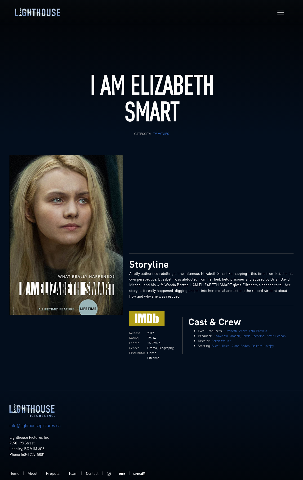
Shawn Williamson (227, 336)
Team (72, 473)
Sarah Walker (221, 341)
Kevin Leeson (276, 336)
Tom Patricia (258, 331)
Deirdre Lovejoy (263, 346)
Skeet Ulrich (221, 346)
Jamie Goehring (253, 336)
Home (14, 473)
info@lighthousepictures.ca (35, 425)
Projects (53, 473)
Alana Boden (241, 346)
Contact (92, 473)
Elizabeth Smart (235, 331)
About (32, 473)
